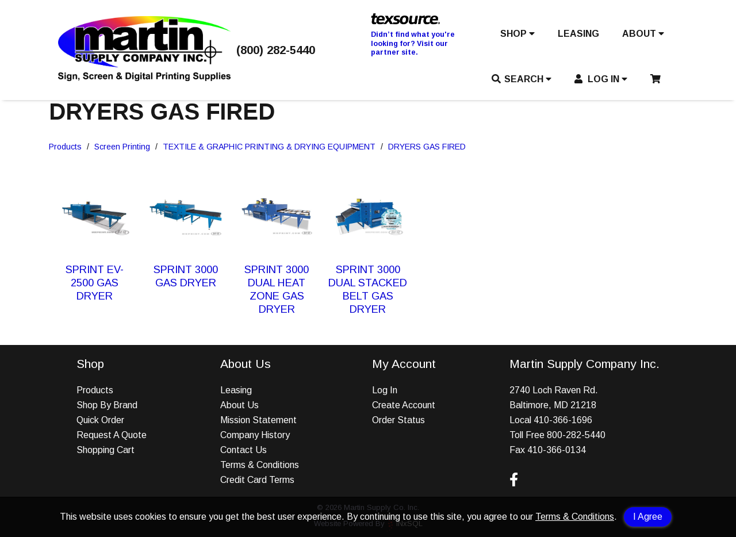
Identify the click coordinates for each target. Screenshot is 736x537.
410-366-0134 (556, 450)
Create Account (403, 405)
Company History (255, 435)
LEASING (578, 34)
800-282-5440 (576, 435)
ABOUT (643, 34)
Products (65, 146)
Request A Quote (111, 435)
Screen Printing (122, 146)
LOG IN (601, 79)
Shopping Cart (105, 450)
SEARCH (521, 79)
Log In (384, 390)
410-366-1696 (563, 420)
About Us (239, 405)
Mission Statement (258, 420)
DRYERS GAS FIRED (427, 146)
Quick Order (100, 420)
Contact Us (243, 450)
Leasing (236, 390)
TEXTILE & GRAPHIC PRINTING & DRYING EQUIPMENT (269, 146)
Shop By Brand (106, 405)
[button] (517, 36)
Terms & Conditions (574, 516)
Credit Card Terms (257, 480)
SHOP (517, 34)
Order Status (398, 420)
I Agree (647, 516)
